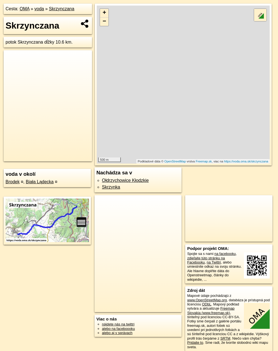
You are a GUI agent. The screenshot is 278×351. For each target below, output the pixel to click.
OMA (25, 8)
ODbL (206, 304)
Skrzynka (111, 187)
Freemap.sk (204, 161)
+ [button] (104, 13)
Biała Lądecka (40, 181)
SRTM (225, 338)
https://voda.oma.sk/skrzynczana (246, 161)
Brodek (13, 181)
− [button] (104, 21)
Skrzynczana (62, 8)
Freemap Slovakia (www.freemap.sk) (210, 310)
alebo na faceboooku (118, 329)
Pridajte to (195, 342)
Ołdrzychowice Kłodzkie (125, 180)
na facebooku (225, 254)
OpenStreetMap (175, 161)
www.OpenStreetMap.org (207, 300)
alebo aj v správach (117, 333)
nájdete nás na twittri (118, 324)
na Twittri (214, 262)
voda (39, 8)
